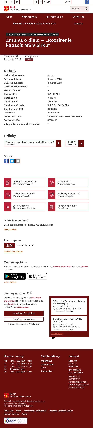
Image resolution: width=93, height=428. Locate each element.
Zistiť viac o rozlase (23, 319)
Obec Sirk (22, 403)
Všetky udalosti (10, 229)
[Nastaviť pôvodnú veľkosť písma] (44, 2)
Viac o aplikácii (10, 282)
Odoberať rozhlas (24, 313)
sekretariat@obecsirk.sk (79, 384)
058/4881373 (74, 376)
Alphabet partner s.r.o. (36, 401)
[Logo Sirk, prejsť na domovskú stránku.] (17, 8)
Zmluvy (29, 60)
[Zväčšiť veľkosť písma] (48, 2)
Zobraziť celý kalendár (13, 251)
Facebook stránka (76, 387)
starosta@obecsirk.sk (78, 382)
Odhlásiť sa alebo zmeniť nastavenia (23, 324)
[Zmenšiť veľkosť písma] (41, 2)
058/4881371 (74, 379)
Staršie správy (57, 333)
